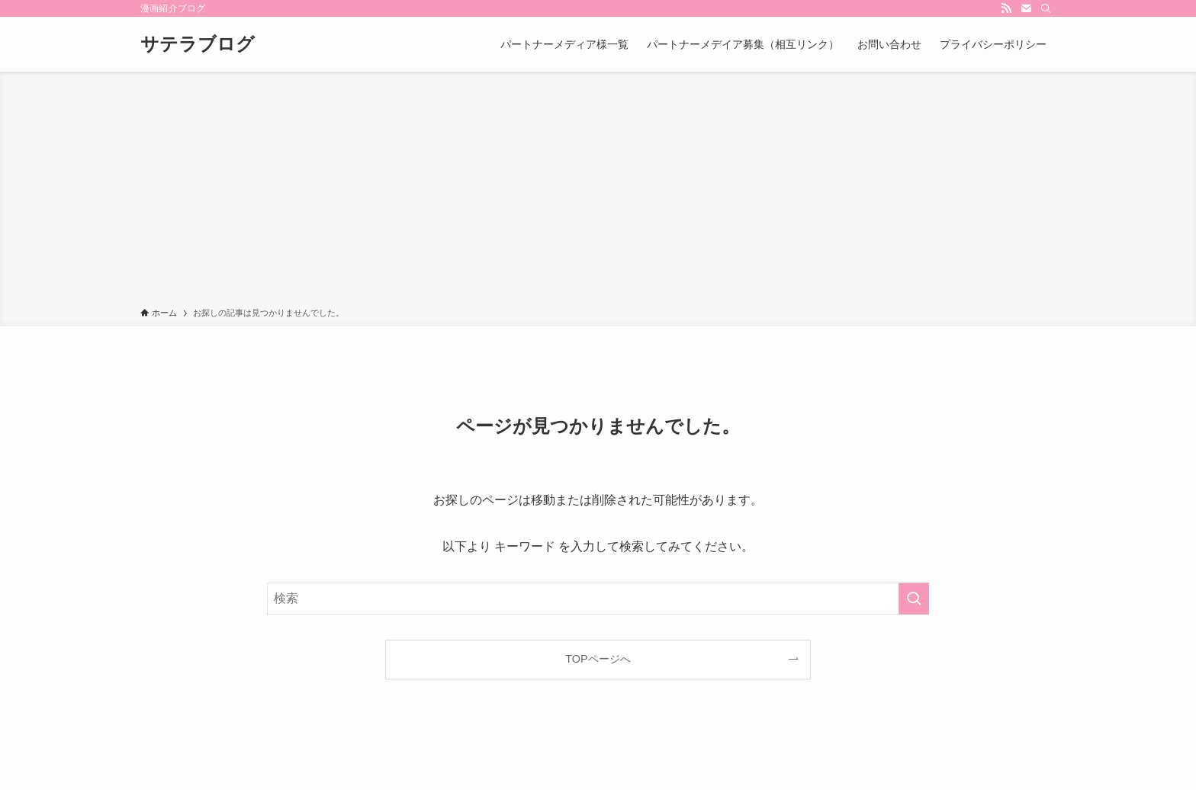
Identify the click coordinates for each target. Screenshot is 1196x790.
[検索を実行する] (914, 599)
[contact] (1026, 8)
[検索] (1046, 8)
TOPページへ (597, 659)
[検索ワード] (598, 599)
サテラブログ (197, 44)
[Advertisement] (598, 192)
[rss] (1006, 8)
